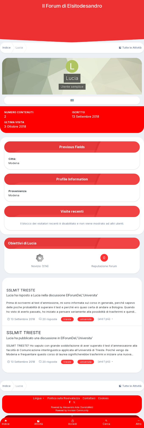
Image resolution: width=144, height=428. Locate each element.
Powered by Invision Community (72, 410)
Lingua (39, 398)
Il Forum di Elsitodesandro (72, 6)
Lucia (10, 295)
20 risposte (48, 319)
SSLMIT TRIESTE (20, 290)
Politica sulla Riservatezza (63, 398)
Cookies (103, 398)
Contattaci (89, 398)
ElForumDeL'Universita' (82, 295)
